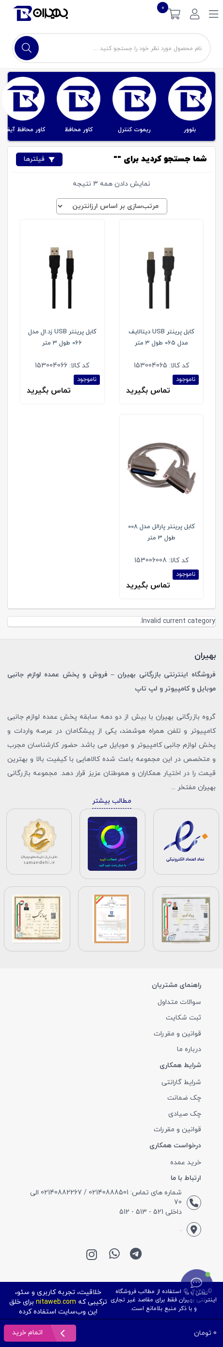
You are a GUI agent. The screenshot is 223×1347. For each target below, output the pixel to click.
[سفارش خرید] (111, 206)
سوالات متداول (179, 1002)
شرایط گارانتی (181, 1082)
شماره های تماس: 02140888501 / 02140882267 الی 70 (106, 1197)
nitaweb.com (56, 1302)
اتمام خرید (28, 1332)
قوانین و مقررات (177, 1033)
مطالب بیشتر (111, 801)
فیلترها (39, 159)
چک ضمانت (184, 1098)
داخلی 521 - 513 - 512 (150, 1212)
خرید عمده (185, 1162)
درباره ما (189, 1049)
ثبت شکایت (183, 1017)
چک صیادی (184, 1114)
